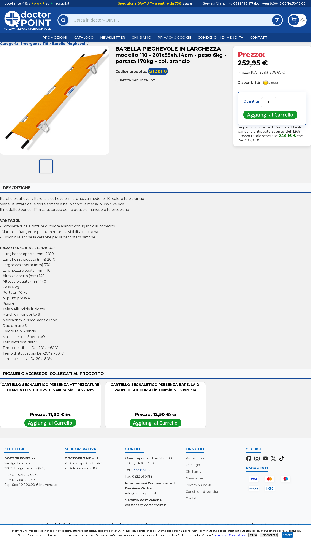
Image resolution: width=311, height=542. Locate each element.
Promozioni (55, 37)
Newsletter (112, 37)
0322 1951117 (141, 470)
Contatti (259, 37)
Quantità (251, 101)
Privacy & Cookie (174, 37)
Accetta (287, 535)
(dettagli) (187, 3)
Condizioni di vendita (220, 37)
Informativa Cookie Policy (229, 535)
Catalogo (84, 37)
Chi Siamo (141, 37)
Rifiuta (253, 535)
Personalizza (269, 535)
